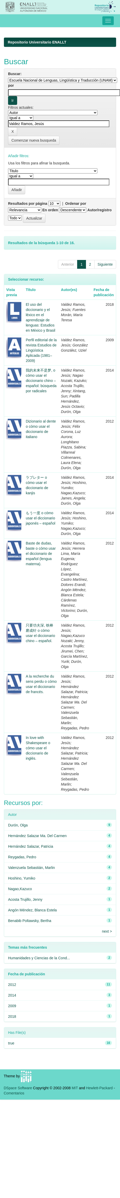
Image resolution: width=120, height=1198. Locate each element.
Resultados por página (27, 203)
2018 (12, 1016)
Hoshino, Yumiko (21, 878)
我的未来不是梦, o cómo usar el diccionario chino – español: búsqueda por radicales (41, 380)
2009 (12, 1006)
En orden (50, 210)
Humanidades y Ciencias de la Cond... (39, 958)
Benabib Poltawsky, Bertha (29, 921)
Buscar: (15, 74)
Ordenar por (75, 203)
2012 (12, 985)
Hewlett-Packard (99, 1088)
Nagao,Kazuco (20, 889)
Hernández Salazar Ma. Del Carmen (37, 836)
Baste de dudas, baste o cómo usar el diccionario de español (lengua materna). (41, 553)
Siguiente (105, 264)
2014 (12, 995)
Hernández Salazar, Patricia (30, 846)
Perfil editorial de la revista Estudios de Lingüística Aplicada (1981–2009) (41, 350)
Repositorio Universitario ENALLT (37, 42)
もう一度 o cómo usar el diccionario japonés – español (40, 518)
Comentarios (14, 1093)
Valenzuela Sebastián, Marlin (31, 868)
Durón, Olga (18, 825)
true (11, 1043)
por (11, 85)
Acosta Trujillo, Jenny (25, 899)
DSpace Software (18, 1088)
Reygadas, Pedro (22, 857)
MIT (75, 1088)
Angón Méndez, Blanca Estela (32, 910)
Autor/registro (99, 210)
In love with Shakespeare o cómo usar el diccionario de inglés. (38, 748)
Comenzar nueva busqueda (33, 140)
